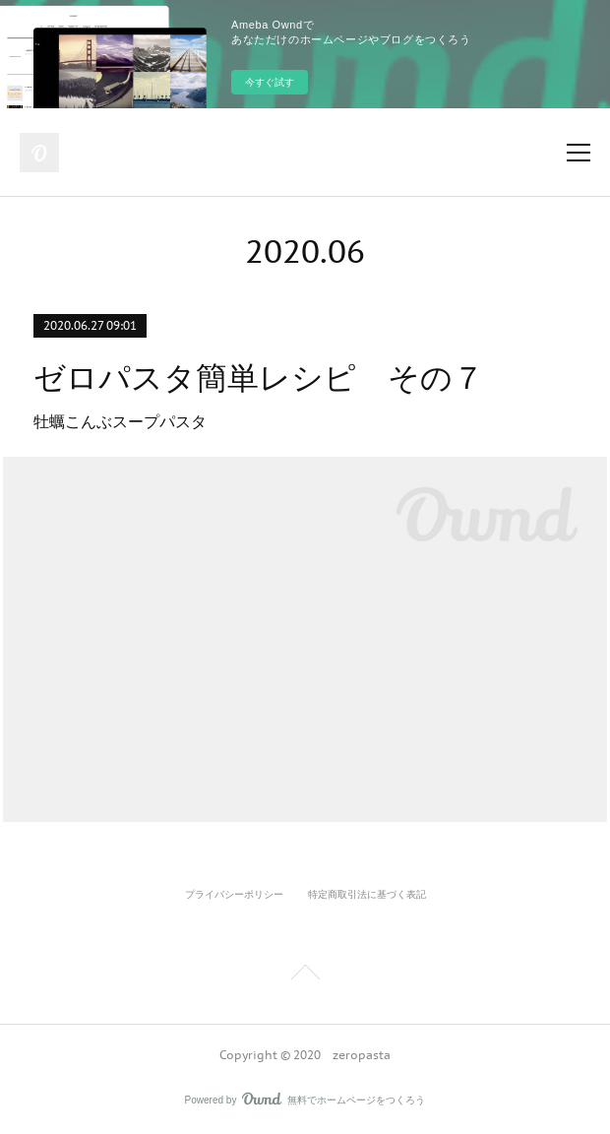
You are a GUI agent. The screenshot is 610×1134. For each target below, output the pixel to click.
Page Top (305, 975)
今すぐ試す (269, 82)
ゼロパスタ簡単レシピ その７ (258, 378)
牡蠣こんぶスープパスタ (122, 421)
